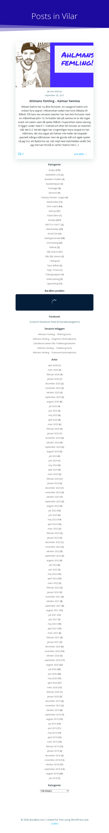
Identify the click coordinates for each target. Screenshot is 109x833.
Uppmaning (52, 283)
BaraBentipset (53, 183)
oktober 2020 (52, 655)
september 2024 (53, 447)
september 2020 (52, 660)
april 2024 (53, 469)
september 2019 (53, 714)
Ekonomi (53, 192)
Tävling (53, 260)
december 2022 (52, 542)
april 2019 (52, 737)
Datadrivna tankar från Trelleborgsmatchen (54, 343)
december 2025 (52, 383)
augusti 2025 (53, 401)
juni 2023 (53, 515)
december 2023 (52, 487)
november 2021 (53, 596)
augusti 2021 (52, 610)
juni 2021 (53, 619)
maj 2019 (52, 732)
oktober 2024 (52, 442)
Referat (53, 247)
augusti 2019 (52, 719)
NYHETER (52, 233)
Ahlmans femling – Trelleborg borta (54, 348)
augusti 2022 (53, 560)
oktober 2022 (52, 551)
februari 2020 (53, 691)
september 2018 (52, 769)
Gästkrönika (52, 201)
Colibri (54, 823)
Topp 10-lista (53, 270)
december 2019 (52, 701)
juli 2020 (52, 669)
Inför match (52, 206)
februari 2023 (53, 533)
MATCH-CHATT (52, 224)
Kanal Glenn (53, 215)
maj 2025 (52, 415)
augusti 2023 (53, 505)
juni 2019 (52, 728)
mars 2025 (53, 424)
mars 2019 (52, 741)
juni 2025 (53, 410)
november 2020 (52, 651)
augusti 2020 (52, 664)
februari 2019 (52, 746)
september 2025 (53, 397)
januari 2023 (53, 537)
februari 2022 (53, 587)
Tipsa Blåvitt (53, 265)
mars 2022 (53, 583)
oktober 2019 (52, 710)
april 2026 (53, 365)
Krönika (51, 220)
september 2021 (53, 605)
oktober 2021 (52, 601)
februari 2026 (53, 374)
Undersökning (53, 279)
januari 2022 (53, 592)
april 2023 (52, 524)
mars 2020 (52, 687)
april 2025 (53, 419)
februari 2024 (53, 478)
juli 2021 (52, 614)
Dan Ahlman (56, 91)
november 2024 (53, 437)
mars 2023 (53, 528)
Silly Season (52, 251)
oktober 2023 (52, 496)
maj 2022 (52, 574)
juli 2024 (53, 456)
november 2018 (52, 760)
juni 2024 (53, 460)
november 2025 (53, 388)
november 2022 (53, 546)
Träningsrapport (53, 274)
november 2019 (53, 705)
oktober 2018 (52, 764)
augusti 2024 (53, 451)
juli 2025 (53, 406)
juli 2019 (52, 723)
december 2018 (52, 755)
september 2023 (53, 501)
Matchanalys (52, 229)
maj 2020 (52, 678)
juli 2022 (53, 564)
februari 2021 (53, 637)
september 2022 (53, 555)
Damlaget (53, 188)
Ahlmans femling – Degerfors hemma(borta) (54, 338)
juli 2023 (52, 510)
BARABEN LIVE (53, 174)
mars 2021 (53, 633)
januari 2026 (53, 378)
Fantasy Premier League (53, 197)
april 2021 (52, 628)
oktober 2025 (52, 392)
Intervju (52, 211)
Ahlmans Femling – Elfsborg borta (54, 334)
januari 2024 (53, 483)
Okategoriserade (52, 238)
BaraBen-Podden (53, 179)
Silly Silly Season (53, 256)
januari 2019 (53, 750)
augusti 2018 (52, 773)
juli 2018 (53, 778)
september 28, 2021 (54, 95)
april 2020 (52, 682)
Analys (52, 170)
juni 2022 (53, 569)
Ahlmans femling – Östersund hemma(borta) (54, 352)
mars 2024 (53, 474)
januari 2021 (53, 642)
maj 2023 (52, 519)
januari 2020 (53, 696)
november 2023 (53, 492)
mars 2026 (53, 369)
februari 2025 (53, 428)
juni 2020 (52, 673)
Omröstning (52, 242)
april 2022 (52, 578)
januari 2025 (53, 433)
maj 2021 (52, 623)
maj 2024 (52, 465)
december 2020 (52, 646)
